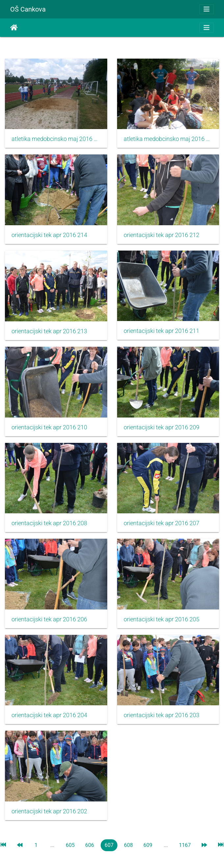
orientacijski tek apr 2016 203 (161, 715)
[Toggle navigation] (206, 9)
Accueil (14, 28)
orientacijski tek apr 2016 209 (161, 427)
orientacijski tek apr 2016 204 (49, 715)
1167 (185, 845)
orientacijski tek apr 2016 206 (49, 619)
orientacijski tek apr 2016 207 (161, 523)
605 (70, 845)
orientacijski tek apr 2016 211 (161, 331)
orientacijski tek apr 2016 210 (49, 427)
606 (89, 845)
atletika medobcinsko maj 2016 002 (56, 139)
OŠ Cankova (28, 9)
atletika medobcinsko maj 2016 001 (168, 139)
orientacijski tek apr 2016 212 (161, 235)
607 (109, 845)
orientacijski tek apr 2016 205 (161, 619)
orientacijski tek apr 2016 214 (49, 235)
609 (147, 845)
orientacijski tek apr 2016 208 (49, 523)
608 (128, 845)
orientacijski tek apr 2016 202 (49, 811)
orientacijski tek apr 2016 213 (49, 331)
